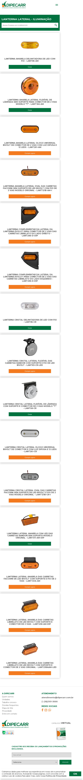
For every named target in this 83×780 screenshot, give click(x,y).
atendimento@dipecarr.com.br (57, 697)
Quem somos (7, 697)
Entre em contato (9, 714)
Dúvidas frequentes (10, 705)
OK (75, 773)
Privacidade (7, 711)
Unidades (6, 699)
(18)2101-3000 (50, 701)
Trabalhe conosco (9, 702)
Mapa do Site (7, 708)
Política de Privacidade (56, 776)
